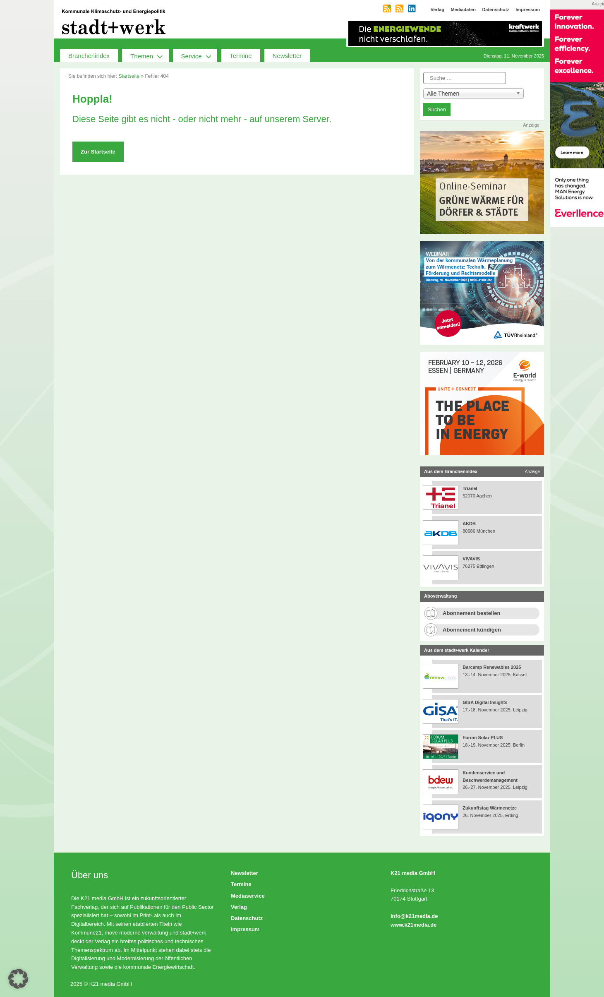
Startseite (128, 76)
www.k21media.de (414, 925)
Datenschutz (247, 918)
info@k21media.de (414, 916)
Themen (149, 55)
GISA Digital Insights (485, 702)
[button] (18, 979)
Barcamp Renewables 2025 (492, 667)
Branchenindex (89, 55)
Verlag (239, 907)
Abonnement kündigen (472, 630)
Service (199, 55)
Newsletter (287, 55)
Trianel (470, 488)
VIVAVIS (471, 558)
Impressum (245, 929)
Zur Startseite (98, 152)
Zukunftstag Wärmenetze (490, 807)
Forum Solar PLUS (483, 737)
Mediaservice (248, 896)
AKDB (469, 523)
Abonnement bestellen (471, 613)
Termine (241, 55)
